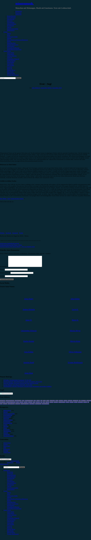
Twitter (21, 233)
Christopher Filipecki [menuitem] (13, 520)
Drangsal (65, 402)
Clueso (47, 402)
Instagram (15, 233)
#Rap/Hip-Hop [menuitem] (11, 504)
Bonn (41, 402)
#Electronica (10, 46)
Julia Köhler (10, 65)
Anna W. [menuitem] (9, 518)
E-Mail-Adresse (5, 275)
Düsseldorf (70, 402)
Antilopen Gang (18, 402)
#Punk (9, 41)
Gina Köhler (10, 62)
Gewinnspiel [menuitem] (10, 483)
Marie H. (9, 68)
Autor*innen (7, 51)
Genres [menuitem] (6, 493)
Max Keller (10, 72)
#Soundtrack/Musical (13, 48)
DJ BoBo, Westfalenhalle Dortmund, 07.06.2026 (17, 382)
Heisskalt (26, 404)
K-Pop (34, 404)
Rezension (18, 13)
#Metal (9, 38)
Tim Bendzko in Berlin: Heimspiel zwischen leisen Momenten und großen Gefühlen (28, 388)
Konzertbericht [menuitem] (11, 477)
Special (9, 27)
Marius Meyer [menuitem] (11, 531)
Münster (75, 404)
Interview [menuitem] (10, 482)
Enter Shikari (75, 402)
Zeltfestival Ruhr (45, 406)
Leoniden (47, 404)
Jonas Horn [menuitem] (10, 525)
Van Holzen (17, 406)
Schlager (85, 404)
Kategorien (18, 11)
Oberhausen (80, 404)
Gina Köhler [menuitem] (10, 523)
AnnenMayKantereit (10, 402)
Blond (34, 402)
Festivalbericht (11, 17)
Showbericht (10, 19)
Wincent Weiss (38, 406)
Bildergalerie (10, 30)
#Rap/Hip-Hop (11, 43)
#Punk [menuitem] (9, 502)
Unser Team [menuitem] (10, 514)
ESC (80, 402)
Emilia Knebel (11, 60)
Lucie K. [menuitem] (9, 528)
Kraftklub (38, 404)
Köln (41, 404)
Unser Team (10, 52)
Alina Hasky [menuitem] (10, 515)
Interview (10, 21)
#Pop (8, 35)
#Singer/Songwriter (12, 44)
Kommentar (10, 25)
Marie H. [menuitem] (9, 530)
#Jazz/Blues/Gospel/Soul (14, 49)
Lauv (44, 404)
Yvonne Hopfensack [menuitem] (13, 536)
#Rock (9, 33)
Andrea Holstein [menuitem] (11, 517)
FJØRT (17, 404)
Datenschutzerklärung (7, 395)
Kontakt (6, 453)
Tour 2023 (5, 406)
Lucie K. (9, 67)
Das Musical (52, 402)
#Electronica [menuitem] (10, 507)
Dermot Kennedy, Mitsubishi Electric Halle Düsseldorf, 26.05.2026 (23, 384)
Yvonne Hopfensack (13, 75)
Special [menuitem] (9, 488)
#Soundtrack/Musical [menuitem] (13, 509)
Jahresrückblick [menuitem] (11, 485)
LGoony (51, 404)
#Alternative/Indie (12, 36)
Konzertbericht (11, 16)
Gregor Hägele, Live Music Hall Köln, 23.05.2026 (18, 387)
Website (2, 233)
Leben (5, 427)
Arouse (18, 464)
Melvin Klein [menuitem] (11, 534)
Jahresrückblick (11, 24)
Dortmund (61, 402)
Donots (56, 402)
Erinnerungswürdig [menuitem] (12, 490)
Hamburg (21, 404)
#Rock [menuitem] (9, 495)
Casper (44, 402)
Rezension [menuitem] (10, 474)
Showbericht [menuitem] (10, 480)
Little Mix (56, 404)
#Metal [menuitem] (9, 499)
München (71, 404)
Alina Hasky (10, 54)
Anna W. (9, 57)
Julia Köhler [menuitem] (10, 526)
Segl (18, 243)
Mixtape (6, 428)
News (5, 430)
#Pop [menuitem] (8, 496)
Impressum (7, 448)
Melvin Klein (11, 73)
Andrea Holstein (11, 56)
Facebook (8, 233)
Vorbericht (18, 14)
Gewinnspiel (10, 22)
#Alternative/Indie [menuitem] (12, 498)
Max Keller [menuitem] (10, 533)
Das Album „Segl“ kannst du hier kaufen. (12, 198)
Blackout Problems (29, 402)
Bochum (38, 402)
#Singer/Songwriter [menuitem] (12, 506)
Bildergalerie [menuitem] (10, 491)
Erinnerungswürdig (12, 29)
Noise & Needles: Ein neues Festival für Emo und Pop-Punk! (21, 385)
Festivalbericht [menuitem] (11, 479)
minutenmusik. (24, 3)
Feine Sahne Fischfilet (11, 404)
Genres (6, 32)
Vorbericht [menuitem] (10, 475)
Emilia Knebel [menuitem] (11, 522)
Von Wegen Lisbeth (25, 406)
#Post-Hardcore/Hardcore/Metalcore (17, 40)
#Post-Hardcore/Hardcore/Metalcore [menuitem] (17, 501)
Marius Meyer (11, 70)
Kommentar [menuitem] (10, 487)
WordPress (10, 464)
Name (2, 271)
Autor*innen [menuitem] (7, 512)
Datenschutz (7, 445)
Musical (67, 404)
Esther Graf (83, 402)
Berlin (23, 402)
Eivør (15, 243)
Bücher (6, 414)
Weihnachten (32, 406)
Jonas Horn (10, 64)
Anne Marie (2, 402)
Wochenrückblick (9, 438)
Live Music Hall (61, 404)
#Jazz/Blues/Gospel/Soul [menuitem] (14, 510)
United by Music (11, 406)
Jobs (5, 450)
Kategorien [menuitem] (7, 472)
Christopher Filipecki (13, 59)
